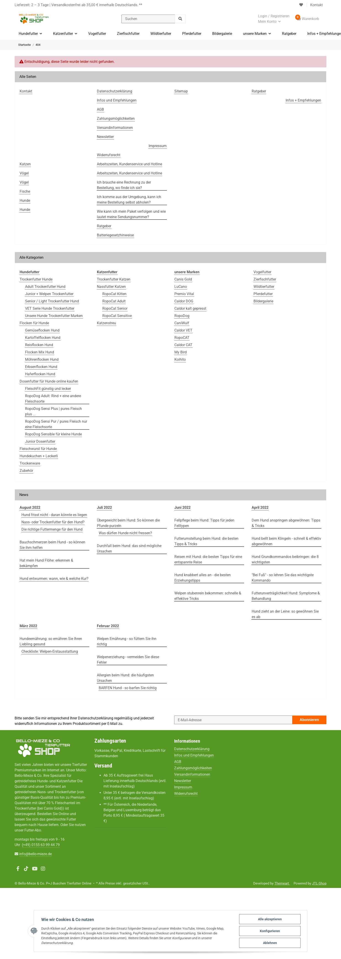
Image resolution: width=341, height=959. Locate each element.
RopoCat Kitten (114, 294)
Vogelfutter (262, 272)
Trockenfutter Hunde (36, 279)
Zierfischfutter (264, 279)
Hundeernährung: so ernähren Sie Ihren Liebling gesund (51, 641)
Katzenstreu (106, 323)
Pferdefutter (263, 294)
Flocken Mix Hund (39, 352)
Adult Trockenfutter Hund (45, 286)
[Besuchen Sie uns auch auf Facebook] (18, 869)
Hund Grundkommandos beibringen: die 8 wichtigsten (285, 559)
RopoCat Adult (114, 301)
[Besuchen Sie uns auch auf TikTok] (26, 869)
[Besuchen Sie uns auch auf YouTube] (34, 869)
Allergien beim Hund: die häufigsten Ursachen (125, 678)
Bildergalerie (263, 301)
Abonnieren (309, 720)
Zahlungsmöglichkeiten (193, 768)
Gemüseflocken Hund (42, 330)
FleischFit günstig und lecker (48, 388)
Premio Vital (184, 294)
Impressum (183, 787)
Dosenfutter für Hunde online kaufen (49, 381)
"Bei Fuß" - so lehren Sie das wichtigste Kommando (283, 578)
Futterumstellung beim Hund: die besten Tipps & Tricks (206, 541)
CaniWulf (181, 323)
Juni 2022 (182, 507)
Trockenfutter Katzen (113, 279)
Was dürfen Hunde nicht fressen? (125, 533)
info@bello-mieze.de (35, 854)
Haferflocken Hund (40, 374)
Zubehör (26, 470)
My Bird (180, 352)
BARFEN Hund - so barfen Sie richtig (128, 688)
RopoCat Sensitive (117, 316)
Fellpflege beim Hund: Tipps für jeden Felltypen (204, 523)
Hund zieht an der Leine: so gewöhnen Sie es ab (285, 614)
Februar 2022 (108, 626)
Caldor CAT (183, 345)
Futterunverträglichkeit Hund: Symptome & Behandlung (286, 596)
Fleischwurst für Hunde (38, 449)
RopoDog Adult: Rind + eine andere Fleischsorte (53, 399)
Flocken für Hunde (34, 323)
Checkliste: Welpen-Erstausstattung (49, 651)
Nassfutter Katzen (111, 286)
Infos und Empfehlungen (194, 755)
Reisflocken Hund (39, 345)
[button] (273, 19)
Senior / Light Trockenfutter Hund (52, 301)
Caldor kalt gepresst (190, 308)
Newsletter (182, 781)
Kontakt (316, 5)
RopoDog (181, 316)
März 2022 (28, 626)
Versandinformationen (192, 774)
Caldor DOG (183, 301)
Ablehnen (270, 943)
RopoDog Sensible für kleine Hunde (53, 434)
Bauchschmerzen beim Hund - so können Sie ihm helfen (52, 545)
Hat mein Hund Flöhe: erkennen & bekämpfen (46, 563)
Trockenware (30, 463)
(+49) (41, 845)
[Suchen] (148, 19)
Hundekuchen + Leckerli (39, 456)
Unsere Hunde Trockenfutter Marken (54, 316)
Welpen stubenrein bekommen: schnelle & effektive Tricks (207, 596)
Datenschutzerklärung (95, 718)
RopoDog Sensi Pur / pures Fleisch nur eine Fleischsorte (56, 424)
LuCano (180, 286)
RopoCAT (181, 337)
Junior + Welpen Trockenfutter (49, 294)
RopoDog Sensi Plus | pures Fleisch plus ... (53, 411)
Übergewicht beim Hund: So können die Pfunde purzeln (128, 523)
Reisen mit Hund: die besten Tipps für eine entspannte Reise (208, 559)
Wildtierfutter (263, 286)
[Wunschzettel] (301, 5)
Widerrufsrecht (186, 793)
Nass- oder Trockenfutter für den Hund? (53, 522)
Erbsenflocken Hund (41, 367)
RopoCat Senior (114, 308)
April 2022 (260, 507)
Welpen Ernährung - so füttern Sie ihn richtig (126, 641)
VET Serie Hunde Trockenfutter (49, 308)
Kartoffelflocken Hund (42, 337)
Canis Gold (183, 279)
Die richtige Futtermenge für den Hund (52, 529)
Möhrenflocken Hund (42, 359)
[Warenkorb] (308, 18)
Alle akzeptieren (270, 919)
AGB (177, 762)
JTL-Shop (319, 883)
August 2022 (30, 507)
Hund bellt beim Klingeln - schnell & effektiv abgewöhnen (286, 541)
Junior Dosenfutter (40, 441)
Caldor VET (183, 330)
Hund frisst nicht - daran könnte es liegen (54, 515)
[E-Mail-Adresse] (233, 720)
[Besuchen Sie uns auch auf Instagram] (43, 869)
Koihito (180, 359)
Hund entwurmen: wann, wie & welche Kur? (54, 578)
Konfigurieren (270, 931)
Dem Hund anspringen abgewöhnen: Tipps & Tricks (286, 523)
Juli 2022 (104, 507)
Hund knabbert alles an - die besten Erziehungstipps (202, 578)
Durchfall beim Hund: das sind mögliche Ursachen (129, 548)
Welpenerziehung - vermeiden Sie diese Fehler (128, 660)
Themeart (282, 883)
